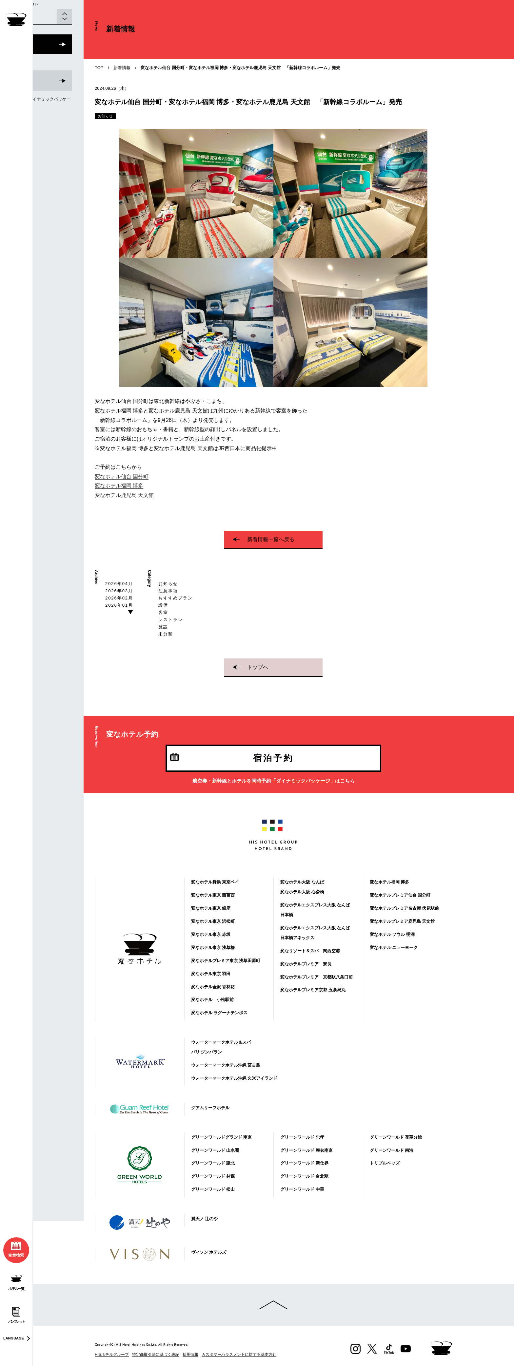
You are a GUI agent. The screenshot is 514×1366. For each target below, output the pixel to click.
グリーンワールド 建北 (213, 1163)
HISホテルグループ (112, 1354)
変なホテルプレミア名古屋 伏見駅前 (404, 908)
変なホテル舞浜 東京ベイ (215, 882)
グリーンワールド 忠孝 (302, 1137)
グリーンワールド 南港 (392, 1150)
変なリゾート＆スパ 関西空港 (310, 950)
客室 (163, 612)
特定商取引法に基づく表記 (155, 1354)
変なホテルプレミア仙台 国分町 (400, 895)
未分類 (165, 634)
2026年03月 (119, 590)
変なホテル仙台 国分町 (121, 476)
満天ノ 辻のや (204, 1218)
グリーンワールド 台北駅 (304, 1176)
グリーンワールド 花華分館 (396, 1137)
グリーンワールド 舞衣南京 (306, 1150)
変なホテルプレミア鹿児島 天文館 (402, 921)
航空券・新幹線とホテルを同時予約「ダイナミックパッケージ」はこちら (273, 781)
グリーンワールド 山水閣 (215, 1150)
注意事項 (168, 590)
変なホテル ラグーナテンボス (219, 1012)
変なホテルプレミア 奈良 (305, 963)
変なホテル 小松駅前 (212, 999)
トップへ (257, 667)
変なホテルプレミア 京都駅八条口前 (316, 977)
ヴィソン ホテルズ (209, 1252)
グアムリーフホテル (210, 1107)
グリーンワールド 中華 (302, 1189)
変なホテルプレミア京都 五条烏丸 (313, 989)
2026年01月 (119, 605)
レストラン (170, 619)
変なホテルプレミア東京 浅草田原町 (226, 960)
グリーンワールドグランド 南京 (221, 1137)
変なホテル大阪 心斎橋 (302, 891)
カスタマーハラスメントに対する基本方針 (239, 1354)
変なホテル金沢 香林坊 (213, 986)
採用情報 (190, 1354)
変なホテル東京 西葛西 (213, 895)
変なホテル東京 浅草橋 (213, 947)
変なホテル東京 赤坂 (211, 934)
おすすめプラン (175, 598)
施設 (163, 626)
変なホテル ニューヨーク (394, 947)
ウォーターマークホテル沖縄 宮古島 (226, 1065)
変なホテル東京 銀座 (211, 908)
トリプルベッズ (385, 1163)
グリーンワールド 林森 (213, 1176)
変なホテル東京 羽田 (211, 973)
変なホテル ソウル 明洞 (392, 934)
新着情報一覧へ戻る (270, 539)
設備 (163, 605)
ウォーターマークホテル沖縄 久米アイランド (234, 1078)
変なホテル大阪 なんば (302, 882)
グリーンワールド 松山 (213, 1189)
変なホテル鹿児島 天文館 (124, 495)
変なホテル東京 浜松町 (213, 921)
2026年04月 (119, 583)
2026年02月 (119, 598)
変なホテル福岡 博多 (119, 485)
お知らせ (168, 583)
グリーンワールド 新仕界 (304, 1163)
